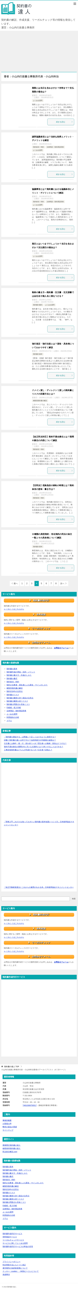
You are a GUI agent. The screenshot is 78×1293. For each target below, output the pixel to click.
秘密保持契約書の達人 (11, 1148)
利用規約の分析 (13, 717)
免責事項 (6, 1274)
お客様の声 (7, 1124)
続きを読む (64, 122)
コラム (9, 721)
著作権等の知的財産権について (15, 1268)
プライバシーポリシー (11, 1262)
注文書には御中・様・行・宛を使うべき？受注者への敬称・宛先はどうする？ (35, 743)
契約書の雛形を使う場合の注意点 (20, 698)
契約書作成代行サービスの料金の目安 (18, 1246)
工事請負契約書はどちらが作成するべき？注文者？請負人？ (28, 750)
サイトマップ (8, 1130)
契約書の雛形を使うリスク (17, 701)
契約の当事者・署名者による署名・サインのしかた (27, 685)
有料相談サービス (10, 1237)
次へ (62, 583)
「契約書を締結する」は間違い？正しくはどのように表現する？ (30, 737)
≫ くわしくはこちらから (14, 609)
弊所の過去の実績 (10, 1127)
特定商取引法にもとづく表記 (14, 1265)
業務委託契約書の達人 (11, 1145)
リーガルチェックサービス (13, 1240)
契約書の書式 (37, 305)
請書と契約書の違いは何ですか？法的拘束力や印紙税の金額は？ (30, 740)
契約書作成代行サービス (12, 1234)
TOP (11, 1067)
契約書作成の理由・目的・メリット (21, 672)
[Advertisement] (39, 50)
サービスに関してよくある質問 (15, 1243)
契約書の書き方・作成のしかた (19, 675)
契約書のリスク (13, 695)
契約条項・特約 (38, 147)
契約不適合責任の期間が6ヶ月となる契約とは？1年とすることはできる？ (33, 747)
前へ (16, 583)
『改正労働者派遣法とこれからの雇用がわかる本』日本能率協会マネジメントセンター (39, 887)
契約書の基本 (37, 354)
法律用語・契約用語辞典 (55, 147)
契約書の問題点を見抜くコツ (18, 704)
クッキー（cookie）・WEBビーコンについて (21, 1271)
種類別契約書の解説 (40, 401)
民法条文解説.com (10, 1152)
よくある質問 (37, 100)
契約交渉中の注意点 (15, 691)
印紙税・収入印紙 (14, 708)
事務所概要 (7, 1120)
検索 (74, 899)
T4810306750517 (30, 1105)
